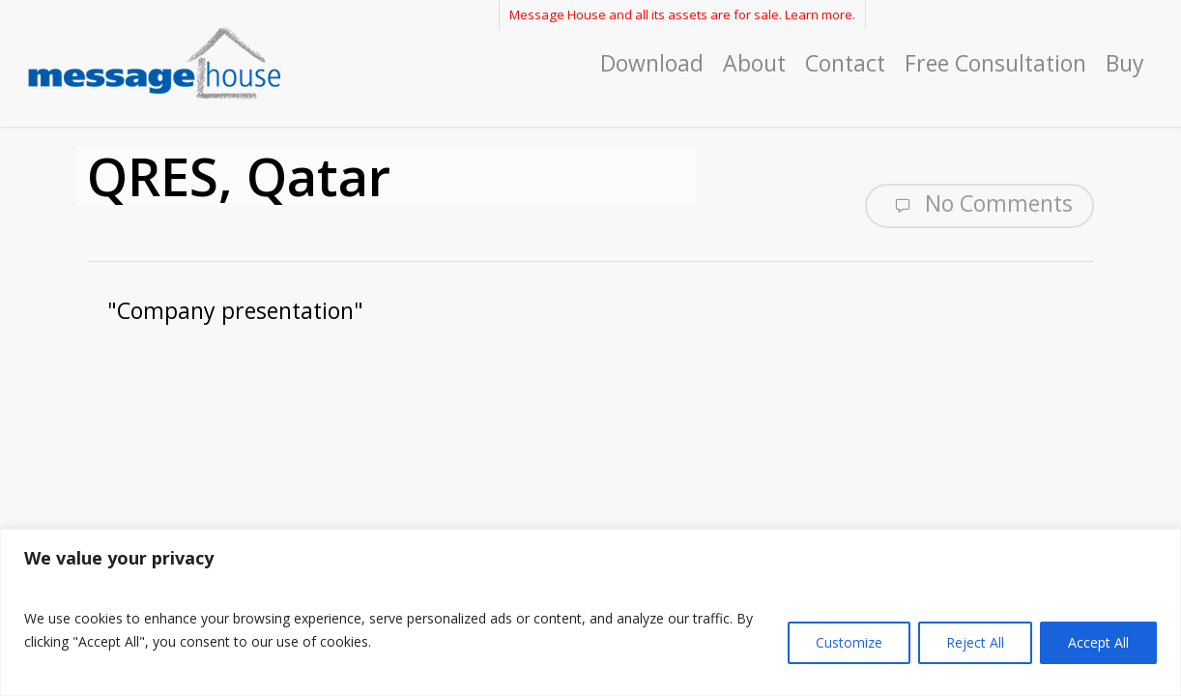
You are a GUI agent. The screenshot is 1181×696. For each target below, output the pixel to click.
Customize (849, 642)
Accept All (1098, 642)
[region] (590, 612)
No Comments (979, 204)
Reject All (975, 642)
